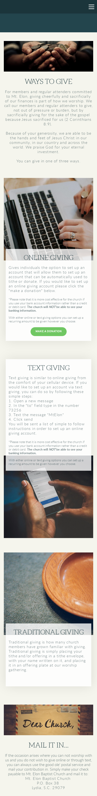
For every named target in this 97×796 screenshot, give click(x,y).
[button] (91, 7)
